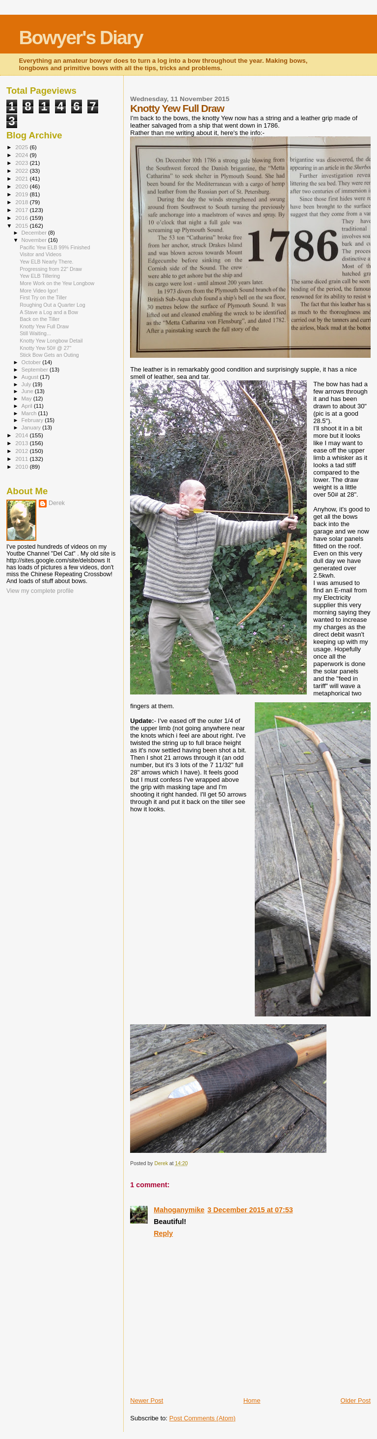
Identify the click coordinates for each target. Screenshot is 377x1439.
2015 (22, 225)
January (32, 427)
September (36, 370)
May (27, 398)
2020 (22, 186)
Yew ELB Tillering (40, 276)
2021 (22, 178)
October (32, 362)
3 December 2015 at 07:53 (250, 1210)
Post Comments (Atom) (202, 1418)
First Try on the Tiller (43, 297)
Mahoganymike (179, 1210)
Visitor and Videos (40, 254)
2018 (22, 202)
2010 (22, 466)
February (33, 420)
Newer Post (146, 1400)
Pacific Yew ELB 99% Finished (55, 247)
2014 (22, 435)
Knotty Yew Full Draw (44, 326)
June (28, 391)
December (35, 233)
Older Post (356, 1400)
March (30, 413)
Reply (163, 1233)
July (27, 384)
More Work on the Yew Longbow (57, 283)
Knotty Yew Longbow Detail (51, 341)
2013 (22, 443)
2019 (22, 194)
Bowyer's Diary (80, 37)
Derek (57, 503)
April (28, 406)
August (31, 377)
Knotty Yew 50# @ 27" (45, 348)
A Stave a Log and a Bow (49, 312)
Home (252, 1400)
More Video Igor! (39, 290)
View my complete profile (40, 590)
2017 (22, 210)
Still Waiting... (35, 333)
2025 (22, 147)
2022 (22, 170)
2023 (22, 163)
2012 (22, 451)
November (35, 240)
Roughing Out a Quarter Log (52, 305)
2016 (22, 217)
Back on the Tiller (39, 319)
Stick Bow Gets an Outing (49, 355)
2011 (22, 458)
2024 (22, 155)
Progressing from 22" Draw (51, 269)
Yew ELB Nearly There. (46, 262)
